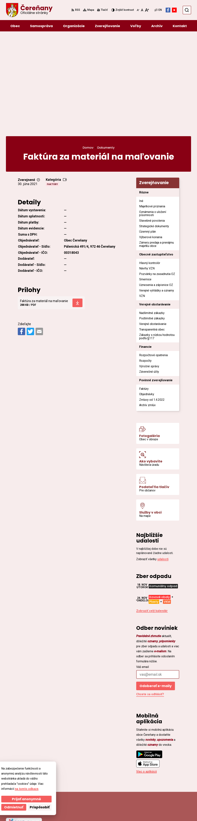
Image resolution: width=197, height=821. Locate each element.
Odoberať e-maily (156, 587)
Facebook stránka (163, 794)
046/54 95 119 (160, 780)
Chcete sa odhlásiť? (150, 595)
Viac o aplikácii (146, 672)
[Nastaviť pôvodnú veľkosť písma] (142, 10)
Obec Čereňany (108, 811)
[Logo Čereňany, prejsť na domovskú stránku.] (29, 10)
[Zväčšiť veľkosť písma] (147, 10)
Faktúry (52, 85)
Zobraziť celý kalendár (152, 512)
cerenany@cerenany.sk (167, 789)
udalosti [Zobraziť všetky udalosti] (162, 460)
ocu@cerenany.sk (163, 785)
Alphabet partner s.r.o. (56, 811)
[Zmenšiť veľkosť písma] (138, 10)
